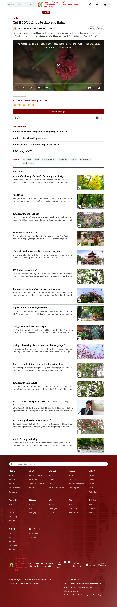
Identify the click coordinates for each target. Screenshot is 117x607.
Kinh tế (72, 471)
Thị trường (13, 517)
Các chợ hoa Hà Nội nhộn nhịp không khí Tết (37, 144)
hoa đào (74, 159)
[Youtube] (97, 4)
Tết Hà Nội (27, 159)
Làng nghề (53, 508)
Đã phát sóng (34, 529)
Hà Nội (15, 18)
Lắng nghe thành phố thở (25, 232)
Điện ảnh (12, 541)
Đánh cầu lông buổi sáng (25, 439)
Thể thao (92, 500)
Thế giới (52, 471)
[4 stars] (28, 105)
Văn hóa (52, 500)
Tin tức (51, 476)
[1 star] (15, 105)
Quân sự (52, 480)
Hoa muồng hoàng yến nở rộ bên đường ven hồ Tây (38, 176)
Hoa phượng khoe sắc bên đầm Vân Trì (32, 420)
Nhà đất (92, 471)
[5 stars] (33, 105)
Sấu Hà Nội (18, 195)
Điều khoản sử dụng (38, 564)
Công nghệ (13, 492)
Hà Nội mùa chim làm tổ (25, 382)
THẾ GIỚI (58, 12)
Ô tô (10, 504)
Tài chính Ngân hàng (76, 484)
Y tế (70, 504)
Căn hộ (91, 484)
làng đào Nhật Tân (48, 159)
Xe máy (12, 513)
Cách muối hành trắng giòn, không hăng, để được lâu (41, 131)
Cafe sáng (72, 480)
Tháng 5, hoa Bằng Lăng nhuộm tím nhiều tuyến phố (39, 345)
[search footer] (12, 464)
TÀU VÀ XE (98, 12)
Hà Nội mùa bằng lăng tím (26, 213)
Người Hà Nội (34, 480)
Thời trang (13, 545)
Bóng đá (92, 504)
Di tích (51, 513)
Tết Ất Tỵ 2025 (28, 163)
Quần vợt (92, 508)
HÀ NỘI (46, 12)
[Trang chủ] (23, 12)
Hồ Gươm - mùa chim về (25, 270)
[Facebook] (90, 4)
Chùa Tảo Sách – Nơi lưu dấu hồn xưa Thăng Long (37, 251)
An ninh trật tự (14, 488)
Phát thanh (33, 537)
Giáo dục (32, 500)
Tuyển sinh (33, 508)
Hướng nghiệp (34, 513)
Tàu (10, 508)
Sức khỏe (73, 500)
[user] (107, 4)
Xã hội (11, 484)
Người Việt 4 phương (56, 488)
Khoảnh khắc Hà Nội (36, 484)
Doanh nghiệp (74, 488)
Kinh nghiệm (93, 492)
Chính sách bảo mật (49, 564)
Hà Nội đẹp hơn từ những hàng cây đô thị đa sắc (36, 289)
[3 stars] (24, 105)
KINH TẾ (71, 12)
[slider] (58, 83)
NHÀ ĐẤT (84, 12)
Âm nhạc (12, 549)
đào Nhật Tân (63, 159)
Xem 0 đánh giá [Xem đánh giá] (58, 112)
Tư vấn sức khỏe (75, 513)
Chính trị (12, 480)
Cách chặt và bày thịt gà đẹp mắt (31, 138)
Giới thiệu (30, 564)
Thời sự (12, 471)
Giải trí (12, 529)
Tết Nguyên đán (85, 159)
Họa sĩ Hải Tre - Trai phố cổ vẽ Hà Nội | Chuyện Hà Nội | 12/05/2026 (40, 403)
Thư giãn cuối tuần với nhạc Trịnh (30, 326)
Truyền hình (33, 533)
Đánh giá (12, 521)
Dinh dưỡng (73, 508)
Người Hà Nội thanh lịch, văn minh (30, 307)
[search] (9, 5)
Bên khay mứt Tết (24, 151)
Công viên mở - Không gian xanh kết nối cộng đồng (38, 364)
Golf (90, 513)
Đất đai (91, 488)
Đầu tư (91, 480)
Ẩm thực (32, 488)
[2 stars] (19, 105)
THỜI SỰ (33, 12)
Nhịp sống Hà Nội (35, 476)
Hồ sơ (51, 484)
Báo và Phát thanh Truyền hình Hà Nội (31, 28)
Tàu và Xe (13, 500)
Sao (10, 537)
